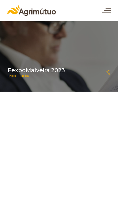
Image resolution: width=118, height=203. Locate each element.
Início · (14, 76)
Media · (26, 76)
